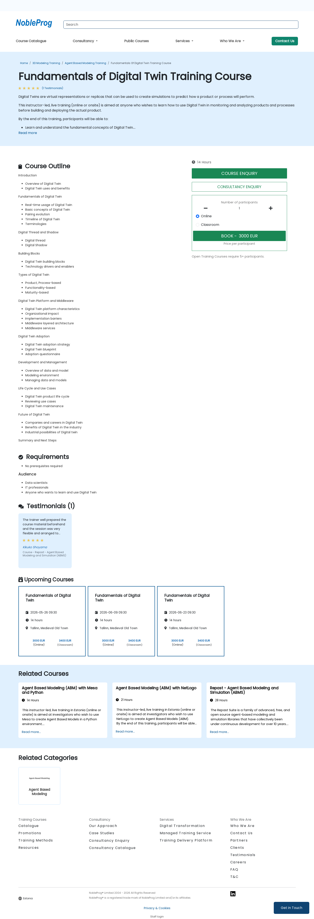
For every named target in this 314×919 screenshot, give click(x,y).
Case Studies (102, 833)
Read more (27, 132)
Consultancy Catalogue (112, 847)
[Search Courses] (180, 25)
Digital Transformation (182, 825)
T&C (234, 876)
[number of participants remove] (206, 208)
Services (183, 41)
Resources (28, 847)
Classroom (210, 224)
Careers (238, 862)
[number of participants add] (272, 208)
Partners (239, 840)
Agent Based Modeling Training (85, 63)
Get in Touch (291, 907)
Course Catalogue (31, 41)
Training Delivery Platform (186, 840)
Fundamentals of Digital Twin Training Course (141, 63)
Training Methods (35, 840)
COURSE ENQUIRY (239, 173)
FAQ (234, 869)
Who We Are (231, 41)
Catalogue (28, 825)
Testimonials (243, 854)
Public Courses (136, 41)
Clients (237, 847)
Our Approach (103, 825)
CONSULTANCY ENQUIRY (239, 186)
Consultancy (84, 41)
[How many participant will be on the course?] (239, 208)
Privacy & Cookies (157, 908)
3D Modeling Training (46, 63)
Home (24, 63)
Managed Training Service (185, 833)
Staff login (157, 916)
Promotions (29, 833)
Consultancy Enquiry (109, 841)
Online (206, 216)
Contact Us (284, 41)
